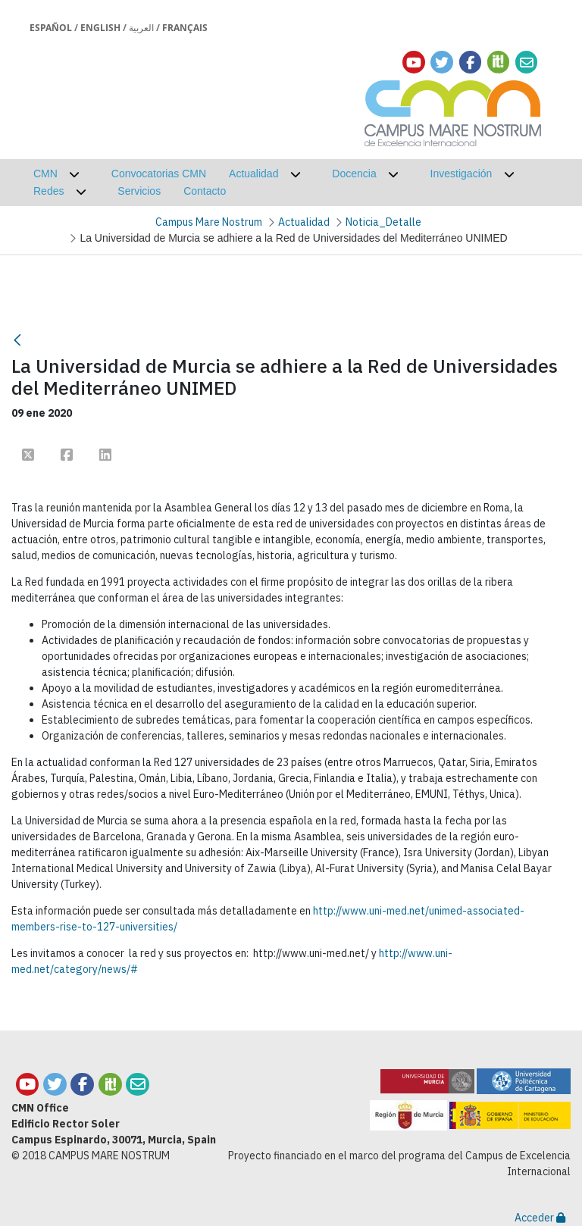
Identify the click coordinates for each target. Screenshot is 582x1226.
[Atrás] (17, 340)
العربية (141, 27)
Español (51, 27)
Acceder (540, 1217)
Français (185, 27)
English (100, 27)
